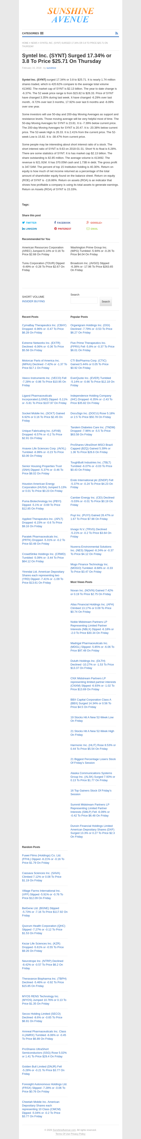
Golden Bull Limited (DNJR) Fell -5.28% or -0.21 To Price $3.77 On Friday (43, 1070)
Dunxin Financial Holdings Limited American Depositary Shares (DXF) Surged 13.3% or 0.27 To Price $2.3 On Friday (93, 831)
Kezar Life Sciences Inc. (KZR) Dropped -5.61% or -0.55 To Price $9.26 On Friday (43, 947)
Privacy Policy (78, 1134)
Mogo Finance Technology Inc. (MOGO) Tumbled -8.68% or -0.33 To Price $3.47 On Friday (92, 568)
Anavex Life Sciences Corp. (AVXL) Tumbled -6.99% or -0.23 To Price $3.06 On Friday (44, 452)
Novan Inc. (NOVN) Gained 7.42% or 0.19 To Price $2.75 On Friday (92, 592)
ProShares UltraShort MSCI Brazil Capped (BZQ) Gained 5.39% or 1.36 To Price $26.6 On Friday (92, 448)
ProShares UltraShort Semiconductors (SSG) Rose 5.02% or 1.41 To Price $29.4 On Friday (44, 1052)
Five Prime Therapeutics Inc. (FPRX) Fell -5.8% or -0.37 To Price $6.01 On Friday (93, 346)
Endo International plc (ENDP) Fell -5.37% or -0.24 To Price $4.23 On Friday (92, 483)
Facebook (62, 222)
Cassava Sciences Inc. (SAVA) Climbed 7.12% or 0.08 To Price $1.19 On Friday (42, 876)
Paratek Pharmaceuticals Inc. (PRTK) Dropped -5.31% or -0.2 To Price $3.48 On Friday (43, 540)
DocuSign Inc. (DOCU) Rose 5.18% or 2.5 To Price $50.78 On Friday (93, 415)
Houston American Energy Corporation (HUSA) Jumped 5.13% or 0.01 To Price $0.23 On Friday (44, 487)
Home (25, 43)
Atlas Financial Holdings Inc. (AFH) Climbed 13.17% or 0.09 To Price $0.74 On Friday (92, 608)
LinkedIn (29, 228)
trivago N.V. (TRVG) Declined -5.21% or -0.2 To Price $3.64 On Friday (91, 533)
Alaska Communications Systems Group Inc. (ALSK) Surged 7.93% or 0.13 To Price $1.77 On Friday (93, 776)
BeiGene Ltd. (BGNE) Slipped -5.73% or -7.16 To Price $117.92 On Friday (45, 912)
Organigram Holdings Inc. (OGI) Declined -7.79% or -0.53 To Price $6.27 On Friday (91, 329)
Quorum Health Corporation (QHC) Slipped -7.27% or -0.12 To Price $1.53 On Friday (43, 929)
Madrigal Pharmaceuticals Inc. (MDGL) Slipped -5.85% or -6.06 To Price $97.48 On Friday (93, 647)
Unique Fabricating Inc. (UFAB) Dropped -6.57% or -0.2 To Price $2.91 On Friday (42, 434)
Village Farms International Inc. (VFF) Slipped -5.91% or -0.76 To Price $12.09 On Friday (42, 894)
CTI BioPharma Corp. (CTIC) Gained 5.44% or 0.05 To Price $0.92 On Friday (90, 364)
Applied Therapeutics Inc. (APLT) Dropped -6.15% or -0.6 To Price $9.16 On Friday (42, 522)
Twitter (29, 222)
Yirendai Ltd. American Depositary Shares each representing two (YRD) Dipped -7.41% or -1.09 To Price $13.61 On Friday (43, 577)
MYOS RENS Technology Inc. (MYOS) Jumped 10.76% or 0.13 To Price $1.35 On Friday (44, 1000)
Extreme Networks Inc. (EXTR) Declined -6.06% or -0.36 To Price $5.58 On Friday (43, 346)
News (34, 43)
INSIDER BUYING (33, 301)
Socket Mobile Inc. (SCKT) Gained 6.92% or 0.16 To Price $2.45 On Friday (43, 417)
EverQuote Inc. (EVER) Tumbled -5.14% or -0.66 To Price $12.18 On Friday (93, 381)
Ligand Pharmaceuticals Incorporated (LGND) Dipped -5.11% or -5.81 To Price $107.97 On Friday (45, 399)
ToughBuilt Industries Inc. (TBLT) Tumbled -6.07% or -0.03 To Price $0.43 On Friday (91, 466)
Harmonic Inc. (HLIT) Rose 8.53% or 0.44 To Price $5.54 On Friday (93, 746)
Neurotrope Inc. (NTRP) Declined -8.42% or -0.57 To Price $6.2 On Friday (42, 964)
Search (75, 294)
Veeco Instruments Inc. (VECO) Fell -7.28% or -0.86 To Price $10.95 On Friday (44, 381)
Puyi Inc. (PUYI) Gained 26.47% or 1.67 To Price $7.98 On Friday (92, 517)
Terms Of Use (63, 1134)
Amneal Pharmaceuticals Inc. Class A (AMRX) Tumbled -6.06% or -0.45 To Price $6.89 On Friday (44, 1035)
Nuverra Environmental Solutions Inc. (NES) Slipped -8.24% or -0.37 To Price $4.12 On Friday (92, 550)
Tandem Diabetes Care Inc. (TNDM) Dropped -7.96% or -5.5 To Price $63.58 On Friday (93, 431)
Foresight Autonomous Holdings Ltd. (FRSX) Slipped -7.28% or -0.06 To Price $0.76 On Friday (44, 1088)
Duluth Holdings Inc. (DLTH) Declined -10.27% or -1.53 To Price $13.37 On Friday (92, 664)
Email (92, 228)
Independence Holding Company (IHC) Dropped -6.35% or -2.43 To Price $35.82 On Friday (92, 399)
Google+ (94, 222)
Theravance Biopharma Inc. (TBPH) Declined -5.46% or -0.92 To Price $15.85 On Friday (44, 982)
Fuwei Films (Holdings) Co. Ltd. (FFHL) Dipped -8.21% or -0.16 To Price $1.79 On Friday (43, 859)
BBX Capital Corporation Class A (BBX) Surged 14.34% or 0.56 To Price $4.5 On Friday (91, 703)
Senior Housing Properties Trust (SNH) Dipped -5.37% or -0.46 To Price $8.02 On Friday (42, 469)
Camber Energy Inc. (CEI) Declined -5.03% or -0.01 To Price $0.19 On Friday (93, 501)
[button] (32, 33)
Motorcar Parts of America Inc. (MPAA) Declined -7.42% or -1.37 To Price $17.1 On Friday (44, 364)
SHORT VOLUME (33, 296)
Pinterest (62, 228)
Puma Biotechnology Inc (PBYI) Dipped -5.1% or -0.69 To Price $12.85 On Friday (41, 505)
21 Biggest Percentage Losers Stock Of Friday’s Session (93, 760)
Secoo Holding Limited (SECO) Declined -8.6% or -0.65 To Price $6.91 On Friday (42, 1017)
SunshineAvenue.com (64, 1130)
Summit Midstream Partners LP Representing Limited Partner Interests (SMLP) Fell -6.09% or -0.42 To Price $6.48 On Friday (90, 810)
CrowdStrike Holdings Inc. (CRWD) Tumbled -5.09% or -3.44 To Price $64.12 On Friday (44, 557)
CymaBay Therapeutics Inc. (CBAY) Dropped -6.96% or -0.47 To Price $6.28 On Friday (44, 329)
